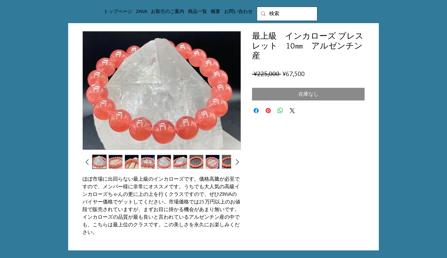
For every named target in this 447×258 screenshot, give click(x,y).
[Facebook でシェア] (256, 110)
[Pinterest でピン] (268, 110)
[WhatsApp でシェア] (280, 110)
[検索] (286, 14)
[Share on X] (292, 110)
